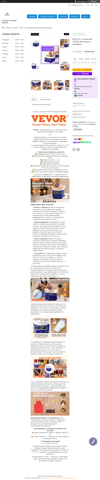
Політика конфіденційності (67, 478)
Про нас (63, 16)
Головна (32, 16)
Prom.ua (60, 476)
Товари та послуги (47, 16)
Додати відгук (92, 5)
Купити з (82, 74)
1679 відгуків (81, 1)
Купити (82, 70)
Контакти (74, 16)
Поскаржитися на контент (50, 478)
